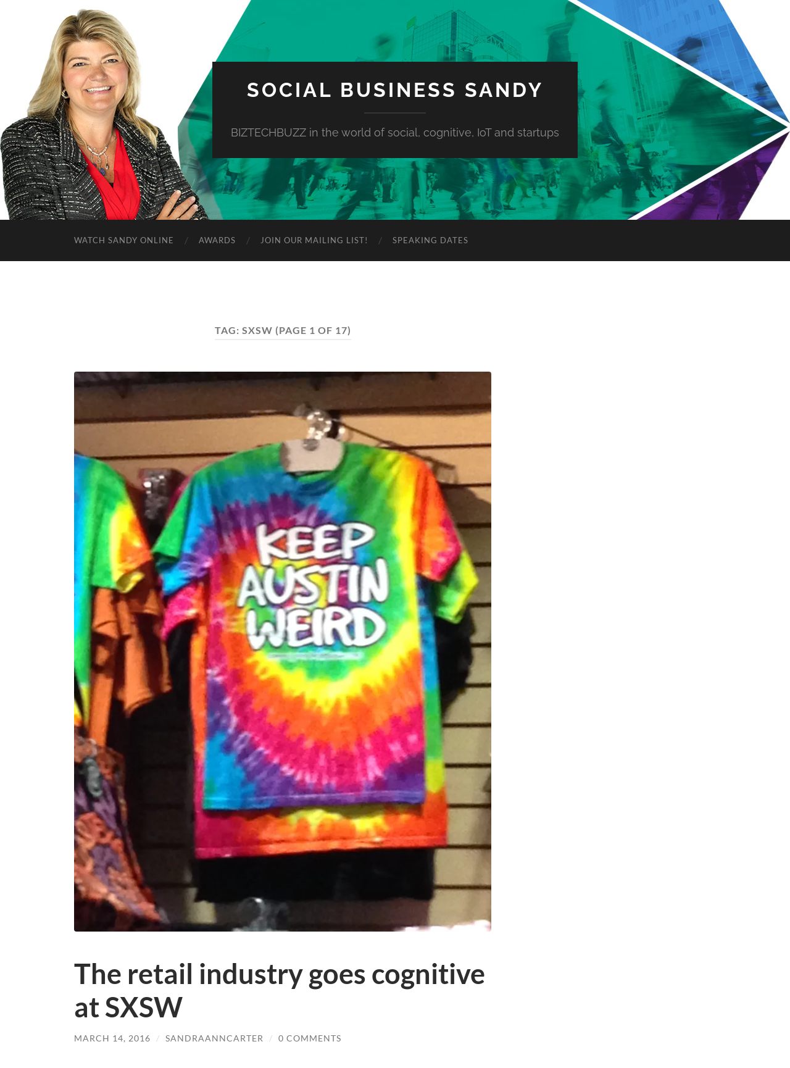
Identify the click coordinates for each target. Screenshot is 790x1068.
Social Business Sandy (395, 89)
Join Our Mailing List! (314, 240)
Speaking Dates (430, 240)
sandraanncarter (214, 1038)
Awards (217, 240)
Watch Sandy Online (124, 240)
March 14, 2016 (112, 1038)
